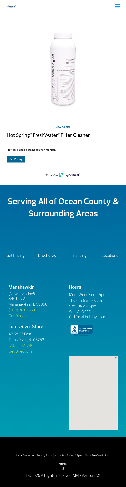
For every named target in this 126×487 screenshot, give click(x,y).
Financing (78, 255)
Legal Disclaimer (25, 455)
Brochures (47, 255)
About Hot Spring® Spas (68, 455)
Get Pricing (15, 159)
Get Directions (21, 315)
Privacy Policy (45, 455)
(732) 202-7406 (22, 345)
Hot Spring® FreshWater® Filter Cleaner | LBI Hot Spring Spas (11, 6)
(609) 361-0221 (22, 310)
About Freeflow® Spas (97, 455)
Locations (110, 255)
